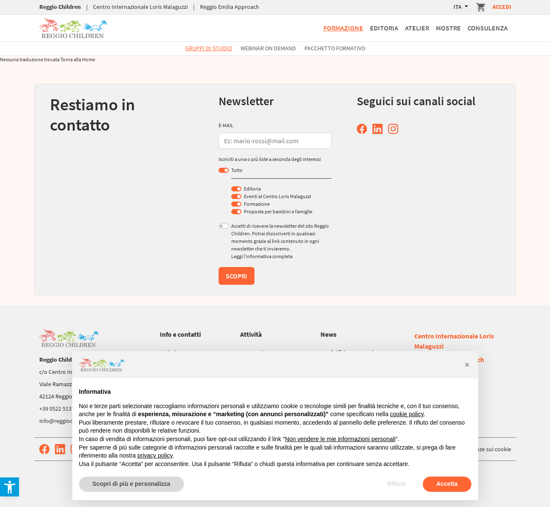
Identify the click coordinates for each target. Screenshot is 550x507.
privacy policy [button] (154, 455)
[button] (467, 364)
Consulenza (488, 28)
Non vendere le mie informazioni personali (340, 439)
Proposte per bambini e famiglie (278, 211)
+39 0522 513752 (59, 408)
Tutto (237, 170)
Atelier (417, 28)
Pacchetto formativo (334, 48)
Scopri (236, 276)
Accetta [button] (447, 483)
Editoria (384, 28)
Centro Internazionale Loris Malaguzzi (140, 7)
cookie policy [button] (407, 414)
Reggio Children (60, 7)
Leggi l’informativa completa (262, 256)
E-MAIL (226, 125)
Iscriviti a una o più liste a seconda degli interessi (270, 159)
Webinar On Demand (268, 48)
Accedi (502, 7)
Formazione (343, 28)
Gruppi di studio (208, 48)
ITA (458, 7)
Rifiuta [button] (396, 483)
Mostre (448, 28)
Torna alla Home (77, 59)
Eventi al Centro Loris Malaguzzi (277, 196)
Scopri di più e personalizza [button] (131, 483)
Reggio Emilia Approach (229, 7)
